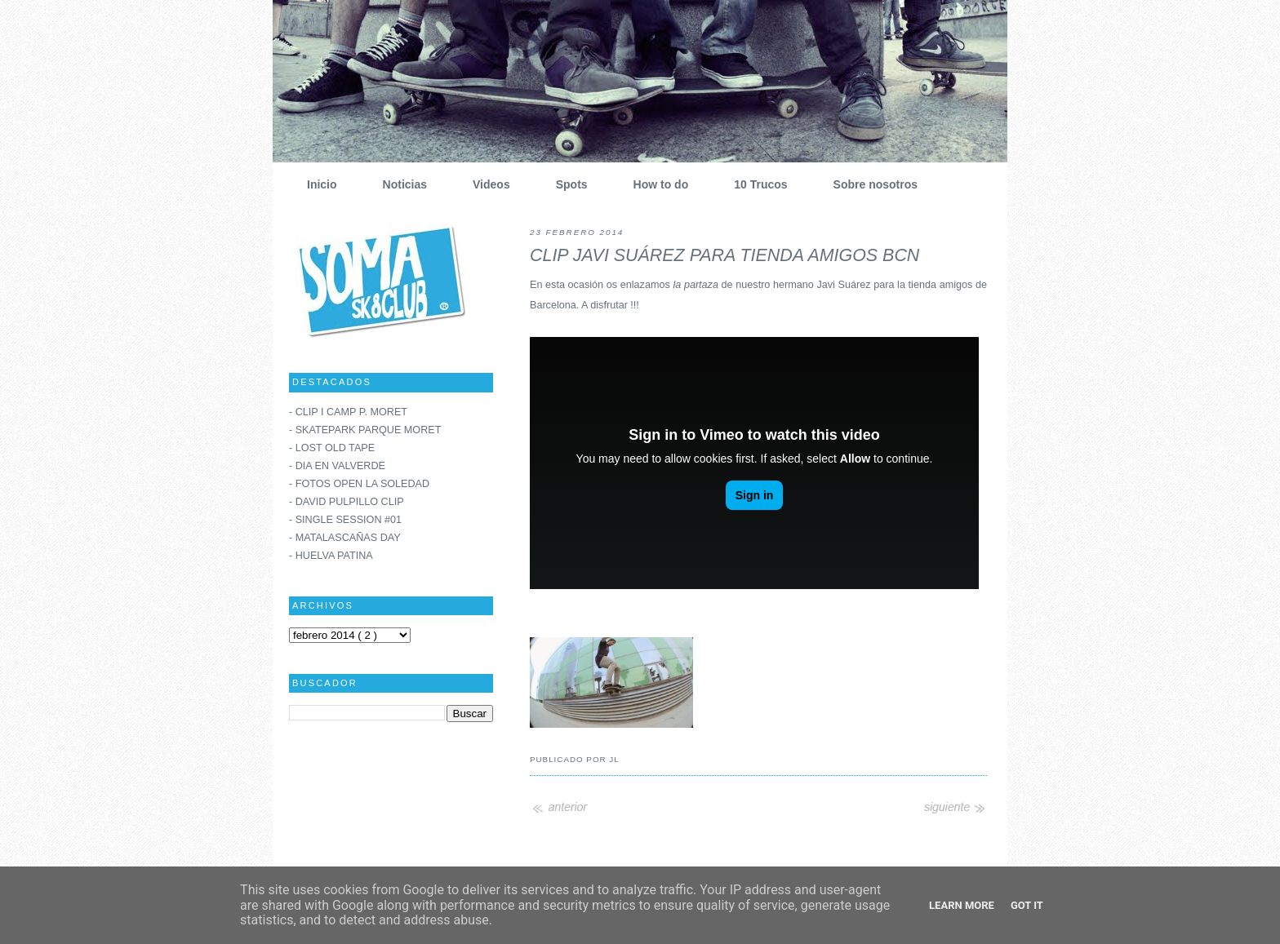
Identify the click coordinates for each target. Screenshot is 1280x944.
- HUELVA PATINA (331, 555)
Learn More (961, 905)
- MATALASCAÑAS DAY (345, 537)
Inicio (316, 184)
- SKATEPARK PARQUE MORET (365, 430)
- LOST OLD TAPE (332, 448)
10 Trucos (754, 184)
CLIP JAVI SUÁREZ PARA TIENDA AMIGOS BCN (724, 255)
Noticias (399, 184)
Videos (485, 184)
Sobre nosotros (869, 184)
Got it (1027, 905)
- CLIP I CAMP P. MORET (348, 412)
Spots (566, 184)
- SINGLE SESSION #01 (345, 519)
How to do (655, 184)
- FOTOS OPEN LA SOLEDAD (359, 484)
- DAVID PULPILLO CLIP (346, 501)
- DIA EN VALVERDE (337, 466)
